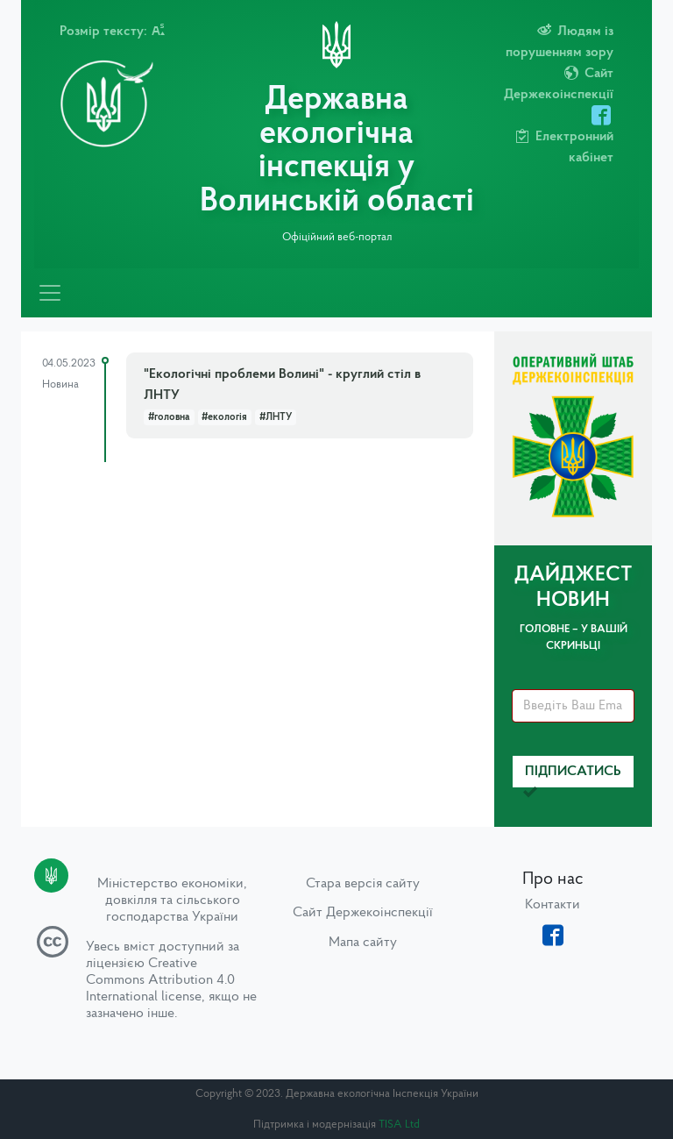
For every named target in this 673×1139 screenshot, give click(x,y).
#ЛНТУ (275, 417)
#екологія (224, 417)
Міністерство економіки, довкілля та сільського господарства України (172, 900)
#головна (169, 417)
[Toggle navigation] (49, 292)
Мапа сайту (363, 943)
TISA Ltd (399, 1124)
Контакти (552, 905)
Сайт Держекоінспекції (363, 913)
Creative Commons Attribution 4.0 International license (160, 980)
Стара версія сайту (363, 884)
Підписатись (572, 776)
